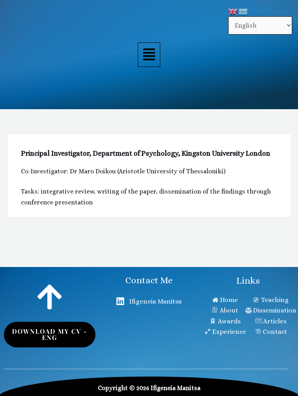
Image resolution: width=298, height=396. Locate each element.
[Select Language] (260, 25)
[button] (149, 54)
